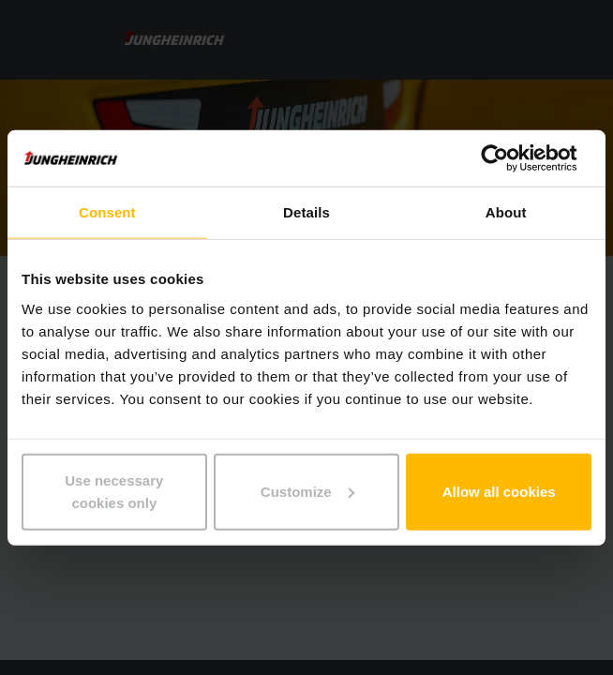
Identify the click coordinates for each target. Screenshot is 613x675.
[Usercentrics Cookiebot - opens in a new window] (509, 158)
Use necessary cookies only (114, 491)
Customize (307, 491)
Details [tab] (306, 212)
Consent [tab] (107, 212)
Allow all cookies (499, 491)
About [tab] (506, 212)
